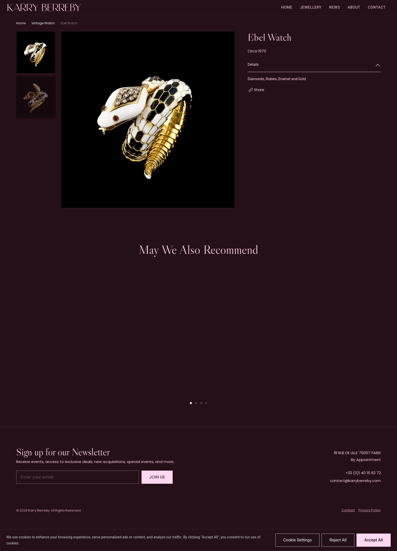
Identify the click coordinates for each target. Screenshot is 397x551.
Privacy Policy (370, 510)
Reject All (338, 540)
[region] (198, 540)
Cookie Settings (297, 540)
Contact (348, 510)
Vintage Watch (43, 23)
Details (253, 64)
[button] (191, 403)
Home (21, 23)
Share (259, 89)
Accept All (373, 540)
